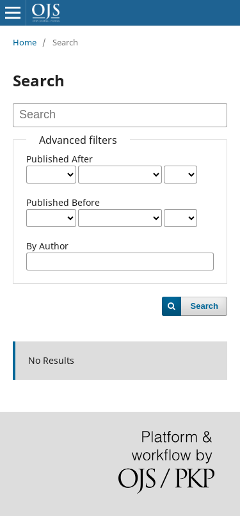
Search (204, 306)
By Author (47, 246)
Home (24, 42)
